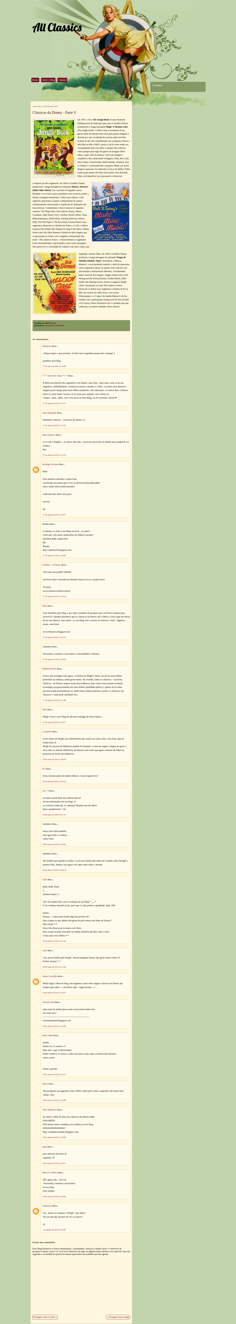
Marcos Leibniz (49, 1172)
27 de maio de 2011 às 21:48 (54, 700)
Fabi (44, 709)
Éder (44, 606)
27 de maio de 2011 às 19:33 (54, 637)
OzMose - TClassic (51, 565)
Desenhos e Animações (55, 325)
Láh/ (44, 879)
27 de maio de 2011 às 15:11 (54, 403)
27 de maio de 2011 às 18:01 (54, 555)
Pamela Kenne (49, 668)
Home (35, 80)
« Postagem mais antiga (118, 1317)
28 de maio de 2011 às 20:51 (54, 1163)
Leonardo (46, 731)
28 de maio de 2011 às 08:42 (54, 844)
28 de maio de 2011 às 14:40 (54, 1026)
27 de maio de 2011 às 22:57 (54, 722)
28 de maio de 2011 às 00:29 (54, 759)
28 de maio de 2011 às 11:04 (54, 967)
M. (43, 768)
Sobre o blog (48, 80)
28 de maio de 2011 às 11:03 (54, 941)
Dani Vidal (47, 1035)
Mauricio (46, 346)
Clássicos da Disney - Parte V (54, 112)
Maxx (45, 1083)
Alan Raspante (49, 413)
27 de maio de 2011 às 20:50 (54, 659)
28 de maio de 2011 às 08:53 (54, 870)
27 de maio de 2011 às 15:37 (54, 425)
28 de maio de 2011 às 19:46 (54, 1137)
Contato (62, 80)
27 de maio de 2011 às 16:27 (54, 515)
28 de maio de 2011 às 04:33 (54, 781)
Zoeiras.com (48, 1002)
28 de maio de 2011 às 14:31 (54, 992)
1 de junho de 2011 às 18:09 (54, 1230)
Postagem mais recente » (45, 1317)
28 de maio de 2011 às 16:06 (54, 1100)
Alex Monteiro (49, 1109)
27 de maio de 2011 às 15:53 (54, 455)
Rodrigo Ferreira (50, 464)
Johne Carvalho (49, 976)
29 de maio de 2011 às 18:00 (54, 1196)
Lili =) (45, 790)
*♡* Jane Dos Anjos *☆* (54, 375)
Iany (44, 1147)
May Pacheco (48, 435)
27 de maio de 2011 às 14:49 (54, 366)
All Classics (56, 27)
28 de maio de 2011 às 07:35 (54, 815)
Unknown (47, 1206)
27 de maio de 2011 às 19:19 (54, 596)
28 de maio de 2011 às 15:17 (54, 1074)
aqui (99, 176)
